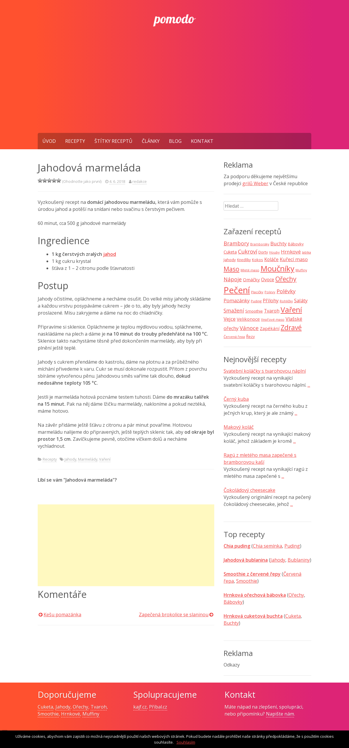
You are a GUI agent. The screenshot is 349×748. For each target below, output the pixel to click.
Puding (292, 546)
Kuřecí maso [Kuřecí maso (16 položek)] (294, 259)
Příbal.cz (158, 707)
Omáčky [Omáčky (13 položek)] (251, 279)
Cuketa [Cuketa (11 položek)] (230, 252)
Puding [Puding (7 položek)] (256, 301)
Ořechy (296, 595)
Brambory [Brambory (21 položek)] (236, 243)
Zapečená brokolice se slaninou (173, 614)
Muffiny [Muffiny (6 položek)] (301, 270)
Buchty (231, 623)
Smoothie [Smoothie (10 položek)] (254, 311)
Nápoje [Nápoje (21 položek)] (233, 279)
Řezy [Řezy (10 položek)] (250, 336)
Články (151, 141)
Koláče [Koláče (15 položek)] (271, 259)
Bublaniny (299, 560)
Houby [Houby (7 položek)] (274, 252)
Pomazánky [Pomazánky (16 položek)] (237, 300)
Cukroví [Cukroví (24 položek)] (247, 251)
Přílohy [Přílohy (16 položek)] (271, 300)
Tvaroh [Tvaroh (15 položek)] (271, 311)
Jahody (70, 459)
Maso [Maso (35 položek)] (231, 269)
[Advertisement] (174, 89)
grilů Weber (255, 183)
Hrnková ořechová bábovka (255, 595)
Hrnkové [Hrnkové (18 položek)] (291, 251)
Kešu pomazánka (62, 614)
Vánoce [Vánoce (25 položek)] (249, 328)
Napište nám (280, 714)
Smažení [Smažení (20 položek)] (234, 310)
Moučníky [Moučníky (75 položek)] (277, 268)
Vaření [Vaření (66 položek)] (291, 310)
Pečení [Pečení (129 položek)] (237, 290)
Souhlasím (186, 742)
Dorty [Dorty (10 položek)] (263, 252)
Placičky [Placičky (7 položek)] (257, 292)
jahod (109, 254)
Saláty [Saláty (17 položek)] (300, 300)
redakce (139, 181)
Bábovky (233, 602)
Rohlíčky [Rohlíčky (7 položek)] (286, 301)
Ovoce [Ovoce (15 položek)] (267, 279)
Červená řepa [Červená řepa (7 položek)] (234, 336)
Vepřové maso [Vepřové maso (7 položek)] (272, 319)
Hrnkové (70, 714)
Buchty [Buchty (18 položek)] (278, 243)
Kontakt (202, 141)
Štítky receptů (113, 141)
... (308, 385)
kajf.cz (140, 707)
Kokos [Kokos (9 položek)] (257, 259)
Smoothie (246, 581)
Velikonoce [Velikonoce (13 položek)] (248, 319)
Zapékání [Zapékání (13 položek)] (269, 328)
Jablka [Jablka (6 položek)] (306, 252)
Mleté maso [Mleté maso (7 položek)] (250, 270)
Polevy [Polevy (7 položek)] (270, 292)
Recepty (75, 141)
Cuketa (293, 616)
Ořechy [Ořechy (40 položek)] (285, 279)
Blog (175, 141)
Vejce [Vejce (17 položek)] (230, 318)
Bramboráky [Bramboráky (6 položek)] (259, 244)
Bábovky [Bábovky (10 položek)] (296, 244)
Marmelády (87, 459)
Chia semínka (267, 546)
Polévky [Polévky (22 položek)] (286, 291)
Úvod (49, 141)
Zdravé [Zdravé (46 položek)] (291, 327)
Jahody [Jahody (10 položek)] (230, 259)
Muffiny (90, 714)
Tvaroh (99, 707)
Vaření (104, 459)
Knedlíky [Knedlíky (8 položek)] (244, 259)
